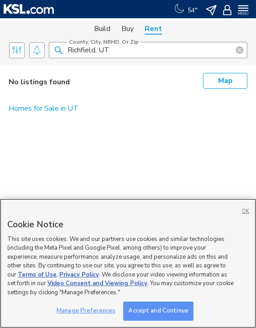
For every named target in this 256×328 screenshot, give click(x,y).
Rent (153, 29)
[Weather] (185, 9)
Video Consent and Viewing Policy (97, 283)
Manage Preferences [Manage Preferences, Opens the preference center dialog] (86, 311)
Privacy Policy (79, 275)
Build (102, 29)
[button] (58, 49)
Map (225, 81)
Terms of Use (37, 275)
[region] (128, 263)
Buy (127, 29)
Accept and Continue (158, 311)
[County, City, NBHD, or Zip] (148, 50)
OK (245, 211)
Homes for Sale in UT (43, 108)
